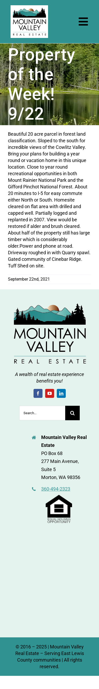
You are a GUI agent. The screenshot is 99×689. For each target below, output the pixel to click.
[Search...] (42, 413)
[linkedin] (61, 393)
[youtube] (49, 393)
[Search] (72, 413)
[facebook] (38, 393)
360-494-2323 (55, 489)
